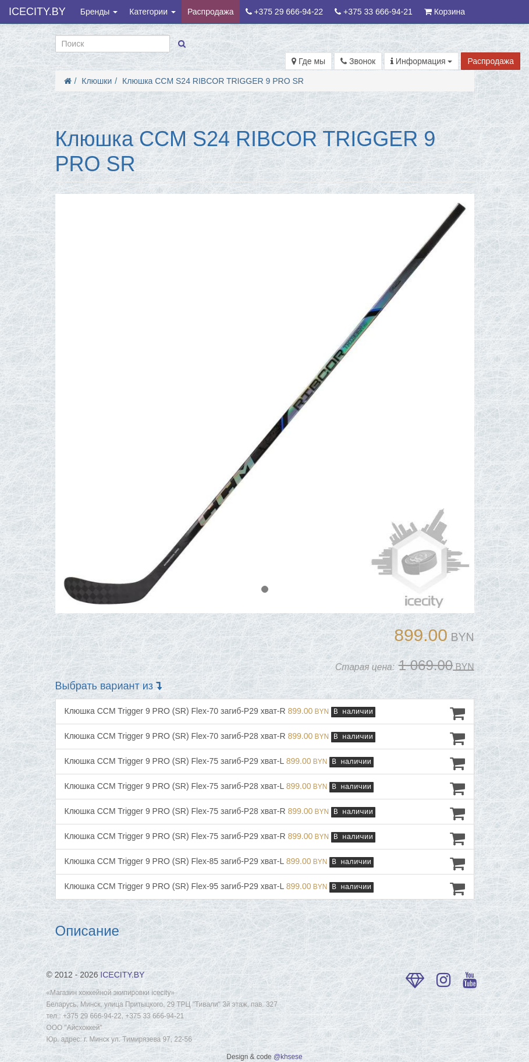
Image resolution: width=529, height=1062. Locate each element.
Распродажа (210, 11)
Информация (421, 61)
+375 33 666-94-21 (374, 11)
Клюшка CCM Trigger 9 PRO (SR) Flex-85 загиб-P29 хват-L (265, 863)
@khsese (288, 1057)
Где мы (308, 61)
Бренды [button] (99, 11)
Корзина (444, 11)
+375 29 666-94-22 (285, 11)
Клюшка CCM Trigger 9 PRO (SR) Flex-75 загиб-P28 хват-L (265, 788)
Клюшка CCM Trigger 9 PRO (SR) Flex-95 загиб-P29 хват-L (265, 888)
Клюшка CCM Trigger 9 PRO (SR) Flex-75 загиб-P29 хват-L (265, 763)
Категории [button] (152, 11)
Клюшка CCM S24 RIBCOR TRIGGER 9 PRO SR (213, 81)
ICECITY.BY (37, 11)
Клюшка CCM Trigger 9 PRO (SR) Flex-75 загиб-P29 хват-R (265, 838)
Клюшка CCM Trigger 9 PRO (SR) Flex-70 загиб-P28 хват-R (265, 738)
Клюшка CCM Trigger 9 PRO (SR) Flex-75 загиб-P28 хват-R (265, 813)
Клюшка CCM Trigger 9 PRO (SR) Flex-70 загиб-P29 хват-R (265, 713)
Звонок (357, 61)
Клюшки (96, 81)
